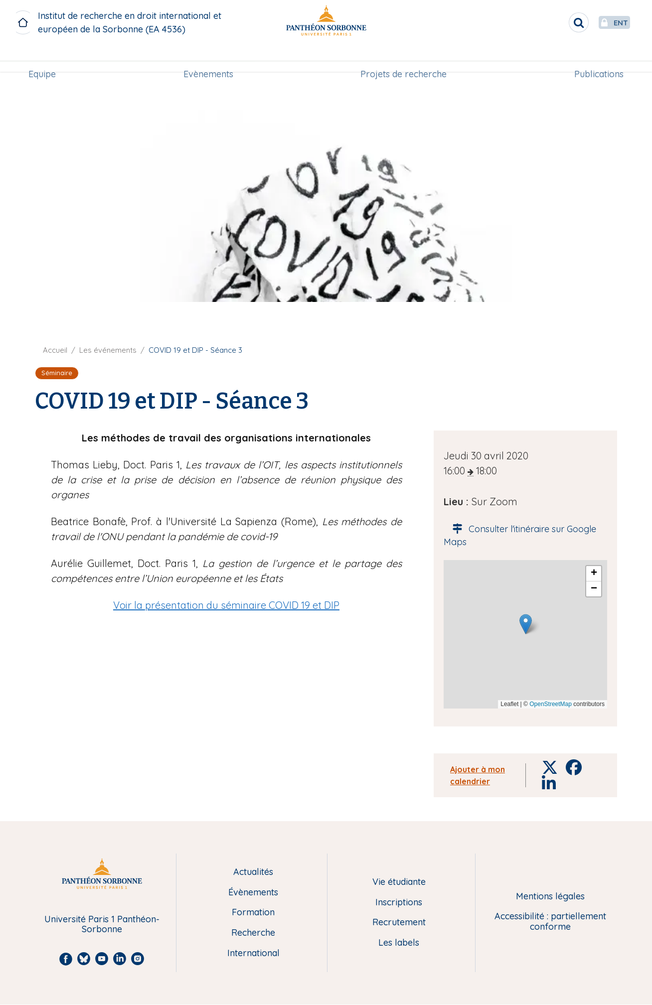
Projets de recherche (402, 58)
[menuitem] (46, 58)
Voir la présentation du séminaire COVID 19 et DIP (226, 605)
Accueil (55, 350)
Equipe (46, 58)
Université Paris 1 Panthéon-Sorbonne (102, 924)
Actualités (253, 872)
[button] (525, 624)
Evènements (209, 58)
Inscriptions (398, 902)
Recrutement (399, 922)
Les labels (398, 943)
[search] (555, 22)
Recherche (253, 933)
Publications (595, 58)
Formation (253, 912)
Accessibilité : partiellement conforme (550, 921)
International (253, 953)
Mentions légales (550, 896)
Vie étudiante (399, 882)
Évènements (253, 892)
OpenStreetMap (550, 704)
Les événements (108, 350)
